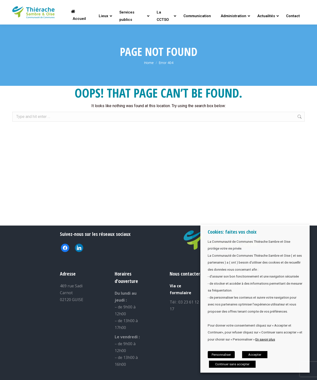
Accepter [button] (254, 354)
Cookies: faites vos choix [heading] (232, 231)
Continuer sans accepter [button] (232, 364)
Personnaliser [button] (221, 354)
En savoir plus (265, 339)
